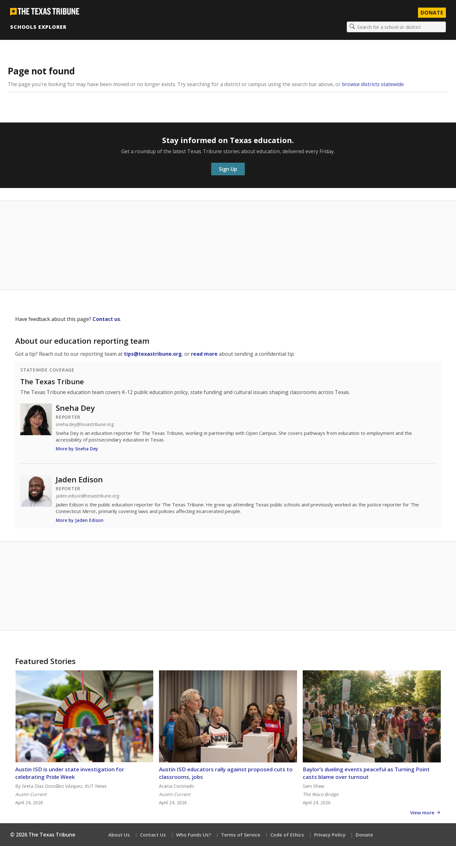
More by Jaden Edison (80, 520)
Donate (364, 834)
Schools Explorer (38, 26)
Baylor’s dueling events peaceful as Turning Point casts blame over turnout (366, 773)
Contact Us (153, 834)
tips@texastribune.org (153, 353)
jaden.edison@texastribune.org (87, 496)
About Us (119, 834)
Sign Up (228, 169)
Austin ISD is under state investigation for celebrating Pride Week (69, 773)
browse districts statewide (373, 84)
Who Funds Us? (193, 834)
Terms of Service (240, 834)
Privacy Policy (329, 834)
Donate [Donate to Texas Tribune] (432, 12)
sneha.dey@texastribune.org (85, 424)
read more (204, 353)
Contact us (106, 319)
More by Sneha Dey (77, 449)
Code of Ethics (287, 834)
